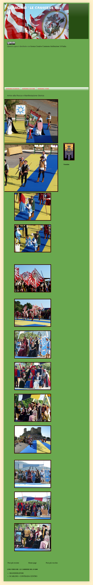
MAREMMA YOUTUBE (28, 88)
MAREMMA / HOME (43, 88)
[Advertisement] (17, 67)
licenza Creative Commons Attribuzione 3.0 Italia (48, 46)
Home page (32, 563)
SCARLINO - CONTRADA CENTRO (23, 576)
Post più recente (13, 563)
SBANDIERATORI (16, 573)
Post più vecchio (52, 563)
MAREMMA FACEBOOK (12, 88)
